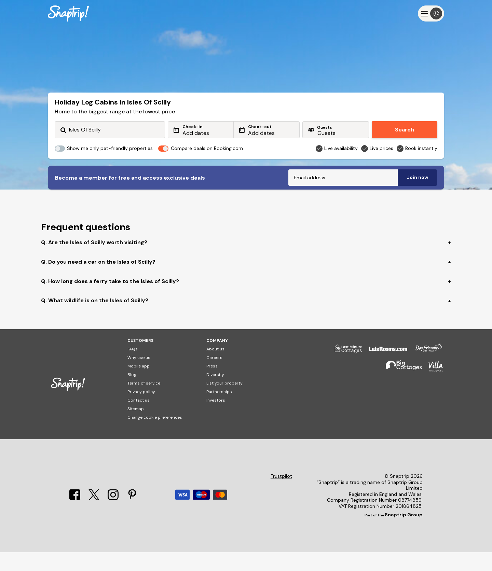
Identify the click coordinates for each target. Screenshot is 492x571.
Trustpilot (281, 495)
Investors (215, 419)
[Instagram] (113, 517)
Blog (131, 393)
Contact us (138, 419)
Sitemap (135, 427)
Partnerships (219, 410)
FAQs (132, 368)
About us (215, 368)
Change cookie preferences (154, 436)
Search (404, 129)
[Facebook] (74, 517)
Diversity (215, 393)
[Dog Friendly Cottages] (425, 370)
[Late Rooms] (384, 370)
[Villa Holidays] (432, 388)
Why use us (138, 376)
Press (212, 385)
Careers (214, 376)
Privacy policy (141, 410)
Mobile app (138, 385)
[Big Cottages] (400, 388)
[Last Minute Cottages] (345, 370)
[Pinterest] (132, 517)
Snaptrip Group (404, 533)
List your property (224, 402)
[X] (93, 517)
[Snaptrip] (68, 13)
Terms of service (143, 402)
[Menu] (431, 13)
